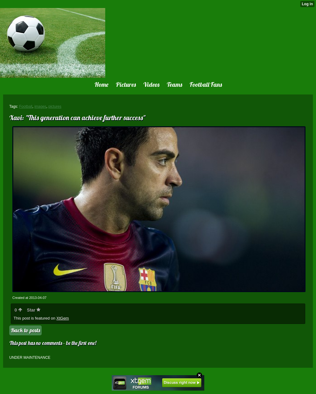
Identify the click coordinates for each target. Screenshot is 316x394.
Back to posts (25, 330)
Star (33, 310)
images (40, 106)
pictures (54, 106)
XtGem (62, 318)
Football (25, 106)
